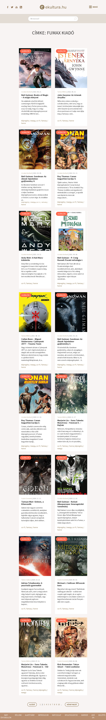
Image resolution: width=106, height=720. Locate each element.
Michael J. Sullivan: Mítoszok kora (71, 584)
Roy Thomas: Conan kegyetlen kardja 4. (66, 177)
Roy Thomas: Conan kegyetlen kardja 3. (30, 421)
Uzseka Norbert (26, 92)
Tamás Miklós (61, 92)
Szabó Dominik (26, 498)
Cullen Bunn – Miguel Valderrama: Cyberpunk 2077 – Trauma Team (32, 341)
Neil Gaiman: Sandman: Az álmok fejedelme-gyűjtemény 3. (69, 341)
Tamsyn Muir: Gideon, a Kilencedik (32, 502)
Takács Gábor (26, 580)
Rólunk (18, 715)
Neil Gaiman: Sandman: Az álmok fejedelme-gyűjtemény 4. (33, 178)
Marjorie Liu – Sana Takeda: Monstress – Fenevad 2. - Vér (34, 665)
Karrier (84, 715)
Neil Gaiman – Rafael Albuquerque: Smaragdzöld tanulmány (70, 504)
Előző (32, 704)
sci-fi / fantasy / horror (65, 121)
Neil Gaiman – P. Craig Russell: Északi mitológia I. (70, 258)
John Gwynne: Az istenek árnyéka (69, 96)
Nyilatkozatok (71, 715)
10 (59, 704)
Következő (72, 704)
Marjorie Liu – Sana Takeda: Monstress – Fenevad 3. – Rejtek (70, 422)
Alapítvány (30, 715)
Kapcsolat (56, 715)
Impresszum (43, 715)
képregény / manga (28, 121)
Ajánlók (26, 51)
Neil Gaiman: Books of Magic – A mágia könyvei (34, 96)
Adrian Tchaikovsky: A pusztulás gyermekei (31, 584)
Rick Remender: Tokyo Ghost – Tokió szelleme (68, 665)
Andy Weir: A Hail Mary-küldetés (32, 258)
